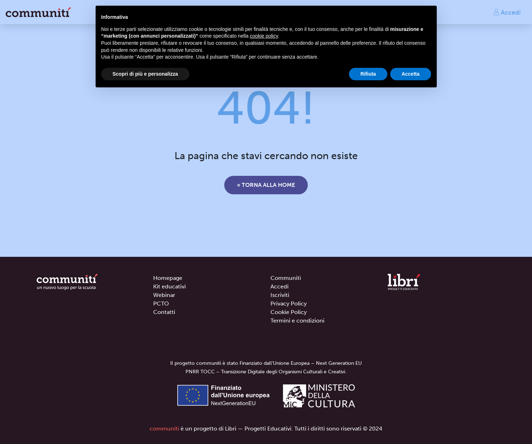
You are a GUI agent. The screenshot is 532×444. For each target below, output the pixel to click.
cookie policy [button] (264, 36)
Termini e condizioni (297, 320)
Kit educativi (169, 286)
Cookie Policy (288, 312)
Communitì (285, 278)
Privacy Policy (288, 303)
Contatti (164, 312)
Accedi (507, 12)
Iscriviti (279, 295)
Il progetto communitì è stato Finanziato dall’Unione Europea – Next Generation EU (266, 363)
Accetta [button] (411, 74)
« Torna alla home (266, 185)
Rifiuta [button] (368, 74)
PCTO (161, 303)
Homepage (167, 278)
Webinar (164, 295)
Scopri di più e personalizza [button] (145, 74)
